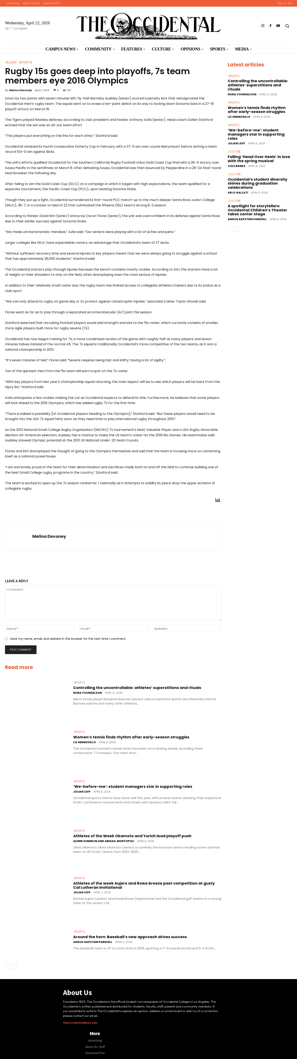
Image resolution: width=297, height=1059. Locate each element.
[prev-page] (7, 966)
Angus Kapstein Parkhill (92, 942)
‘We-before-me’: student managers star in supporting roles (132, 786)
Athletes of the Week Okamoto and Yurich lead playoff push (132, 835)
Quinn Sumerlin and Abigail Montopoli (103, 841)
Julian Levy (82, 792)
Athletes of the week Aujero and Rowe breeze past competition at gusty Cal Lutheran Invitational (144, 885)
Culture (234, 151)
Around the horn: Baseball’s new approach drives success (130, 936)
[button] (287, 26)
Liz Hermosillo (84, 742)
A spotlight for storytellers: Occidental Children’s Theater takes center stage (257, 210)
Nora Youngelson (87, 693)
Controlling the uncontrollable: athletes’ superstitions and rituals (137, 687)
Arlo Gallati (238, 193)
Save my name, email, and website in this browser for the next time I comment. (68, 639)
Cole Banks (236, 166)
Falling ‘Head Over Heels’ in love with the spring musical (259, 158)
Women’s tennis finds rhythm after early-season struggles (131, 737)
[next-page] (14, 966)
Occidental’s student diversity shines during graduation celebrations (257, 183)
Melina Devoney (20, 90)
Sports (79, 682)
